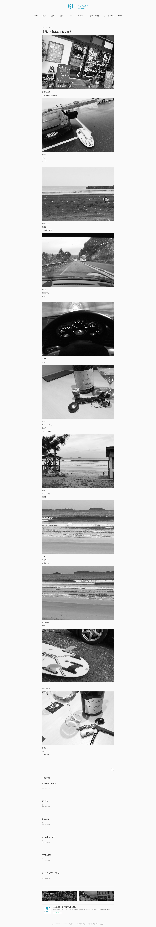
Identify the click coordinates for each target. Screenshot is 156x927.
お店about (45, 16)
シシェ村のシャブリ (48, 837)
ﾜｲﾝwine (72, 16)
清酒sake (53, 16)
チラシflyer (111, 16)
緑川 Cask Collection (49, 783)
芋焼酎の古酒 (46, 855)
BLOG (120, 16)
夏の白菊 (45, 801)
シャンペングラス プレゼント (52, 873)
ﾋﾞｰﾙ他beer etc (82, 16)
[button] (36, 16)
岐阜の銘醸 (45, 819)
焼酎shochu (63, 16)
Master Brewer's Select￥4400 (50, 787)
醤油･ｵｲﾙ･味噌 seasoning (97, 16)
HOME (36, 16)
